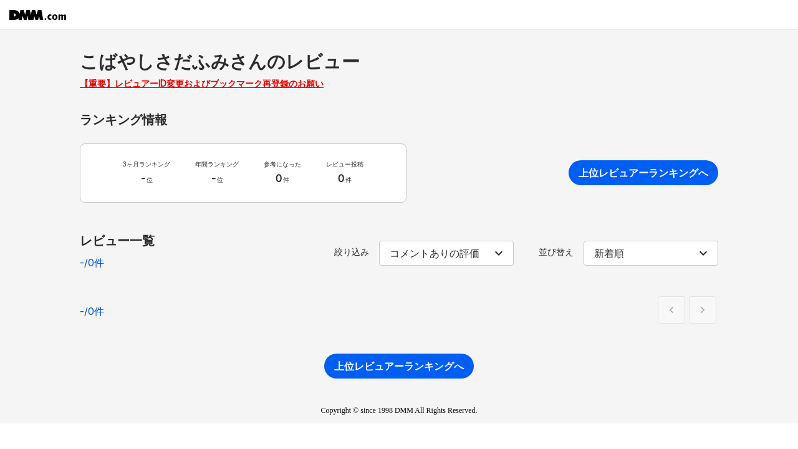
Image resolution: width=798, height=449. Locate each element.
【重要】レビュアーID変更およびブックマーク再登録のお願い (202, 83)
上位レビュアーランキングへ (643, 173)
